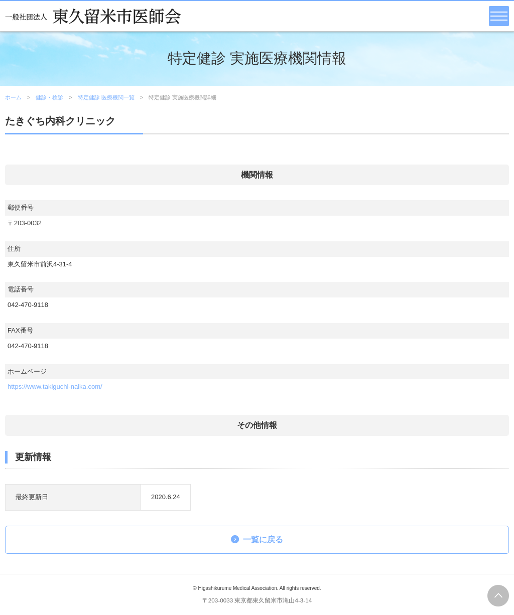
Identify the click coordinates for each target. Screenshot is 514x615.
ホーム (13, 97)
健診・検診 (49, 97)
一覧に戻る (263, 539)
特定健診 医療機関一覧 (106, 97)
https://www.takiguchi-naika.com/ (55, 386)
